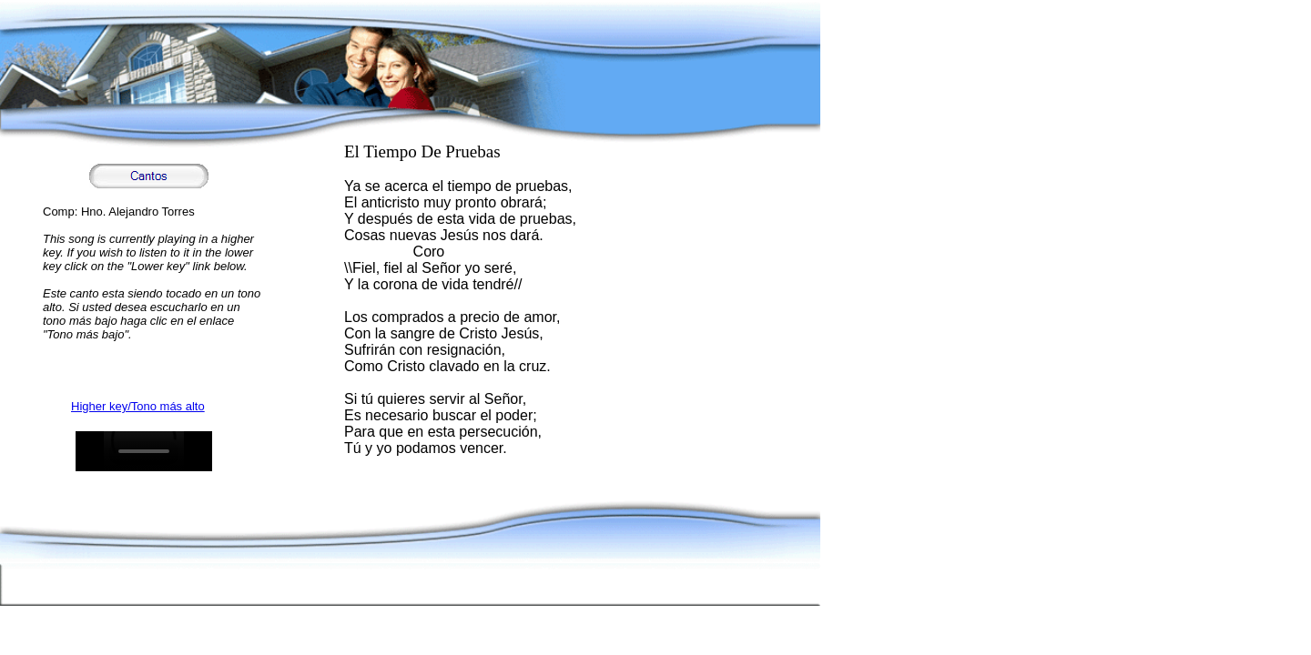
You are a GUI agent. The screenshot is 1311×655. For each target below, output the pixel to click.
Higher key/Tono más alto (138, 406)
